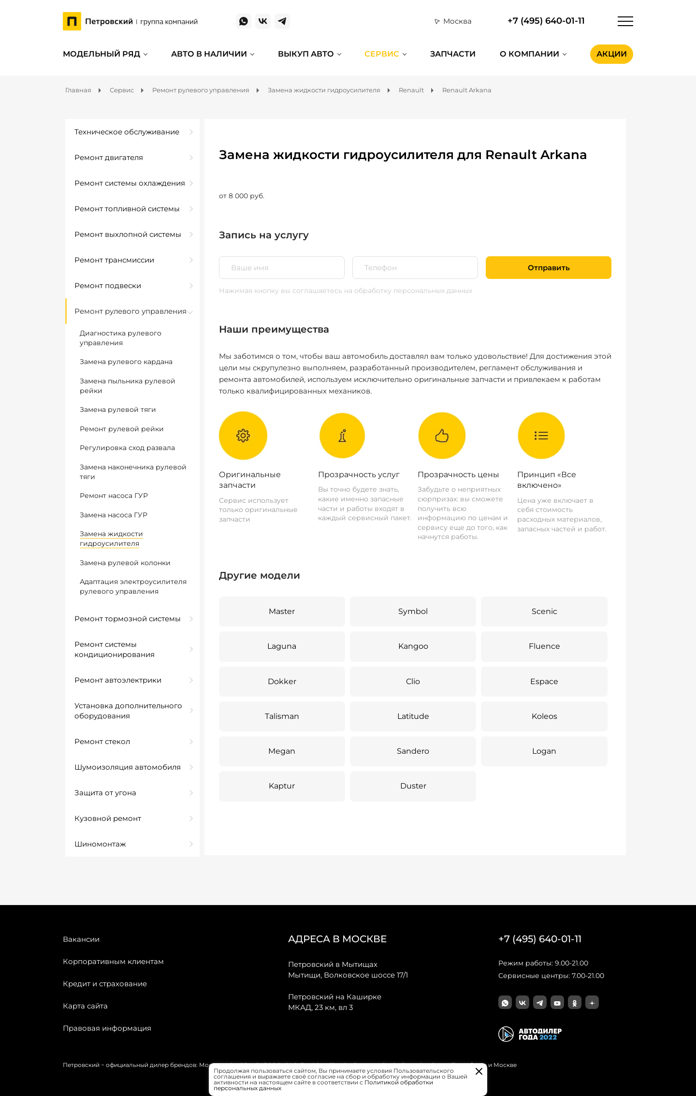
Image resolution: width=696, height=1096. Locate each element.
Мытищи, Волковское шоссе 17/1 (348, 969)
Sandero (413, 751)
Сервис (381, 53)
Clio (413, 681)
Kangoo (413, 646)
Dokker (282, 681)
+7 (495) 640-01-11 (546, 21)
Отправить (549, 267)
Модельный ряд (101, 53)
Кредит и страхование (105, 983)
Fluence (544, 646)
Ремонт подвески (107, 285)
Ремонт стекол (102, 741)
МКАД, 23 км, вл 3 (334, 1002)
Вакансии (81, 939)
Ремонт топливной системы (127, 208)
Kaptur (282, 786)
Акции (611, 53)
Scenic (544, 611)
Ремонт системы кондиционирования (114, 649)
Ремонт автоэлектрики (117, 680)
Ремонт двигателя (108, 157)
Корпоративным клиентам (113, 961)
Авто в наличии (209, 53)
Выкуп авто (306, 53)
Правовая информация (107, 1028)
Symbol (413, 611)
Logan (544, 751)
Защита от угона (105, 792)
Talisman (282, 716)
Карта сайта (85, 1005)
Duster (413, 786)
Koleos (544, 716)
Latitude (413, 716)
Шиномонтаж (100, 843)
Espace (544, 681)
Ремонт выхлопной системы (127, 234)
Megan (281, 751)
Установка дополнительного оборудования (128, 710)
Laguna (281, 646)
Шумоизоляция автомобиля (127, 767)
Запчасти (453, 53)
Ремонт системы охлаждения (129, 183)
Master (282, 611)
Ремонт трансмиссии (114, 259)
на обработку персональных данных (408, 290)
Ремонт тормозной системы (127, 618)
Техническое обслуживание (126, 131)
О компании (529, 53)
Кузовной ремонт (107, 818)
